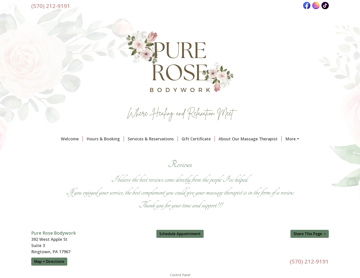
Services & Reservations (127, 139)
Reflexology (110, 158)
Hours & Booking (79, 139)
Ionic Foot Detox (146, 158)
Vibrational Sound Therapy (158, 148)
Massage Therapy (107, 148)
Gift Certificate (172, 139)
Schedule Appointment (180, 253)
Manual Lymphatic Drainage (64, 158)
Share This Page (308, 253)
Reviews (75, 148)
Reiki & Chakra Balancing (192, 158)
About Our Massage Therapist (224, 139)
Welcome (46, 139)
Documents (48, 148)
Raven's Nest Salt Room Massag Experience (234, 148)
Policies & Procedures (282, 139)
